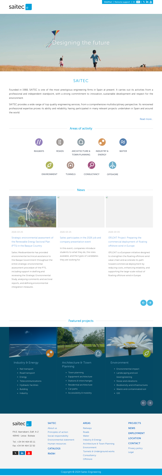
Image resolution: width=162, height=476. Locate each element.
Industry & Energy (92, 440)
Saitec (52, 423)
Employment (136, 434)
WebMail (108, 2)
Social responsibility (58, 436)
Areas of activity (81, 128)
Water (86, 436)
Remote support (122, 2)
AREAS (74, 11)
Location (134, 439)
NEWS (105, 11)
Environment (89, 448)
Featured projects (81, 322)
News (81, 191)
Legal (131, 452)
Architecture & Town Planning (98, 444)
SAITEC (65, 11)
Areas (86, 423)
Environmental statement (61, 440)
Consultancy (89, 456)
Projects (134, 423)
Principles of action (58, 432)
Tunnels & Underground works (99, 452)
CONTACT (146, 11)
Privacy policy (135, 449)
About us (52, 428)
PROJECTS (85, 11)
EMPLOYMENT (117, 11)
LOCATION (133, 11)
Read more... (146, 119)
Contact (134, 444)
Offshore (87, 459)
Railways (87, 428)
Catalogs (54, 449)
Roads (86, 432)
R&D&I (96, 11)
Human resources (57, 444)
